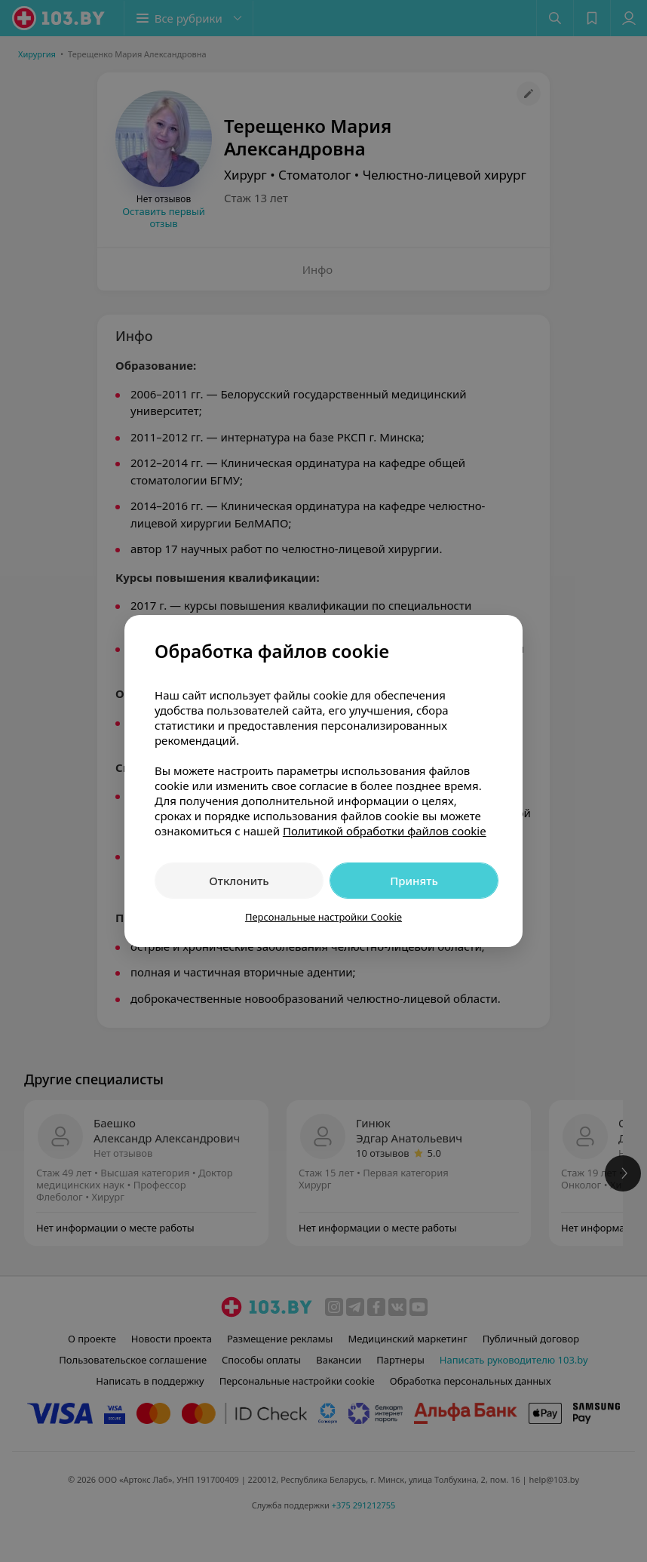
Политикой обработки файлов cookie (384, 830)
